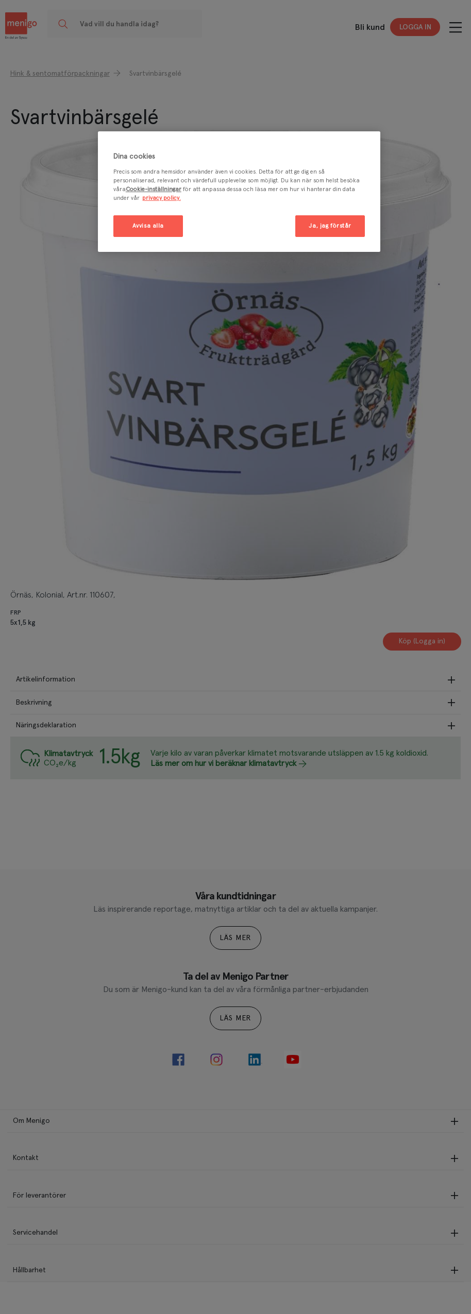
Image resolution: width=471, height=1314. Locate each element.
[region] (239, 191)
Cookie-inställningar (153, 189)
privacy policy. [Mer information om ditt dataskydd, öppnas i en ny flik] (161, 198)
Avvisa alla (148, 226)
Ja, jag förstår (330, 226)
